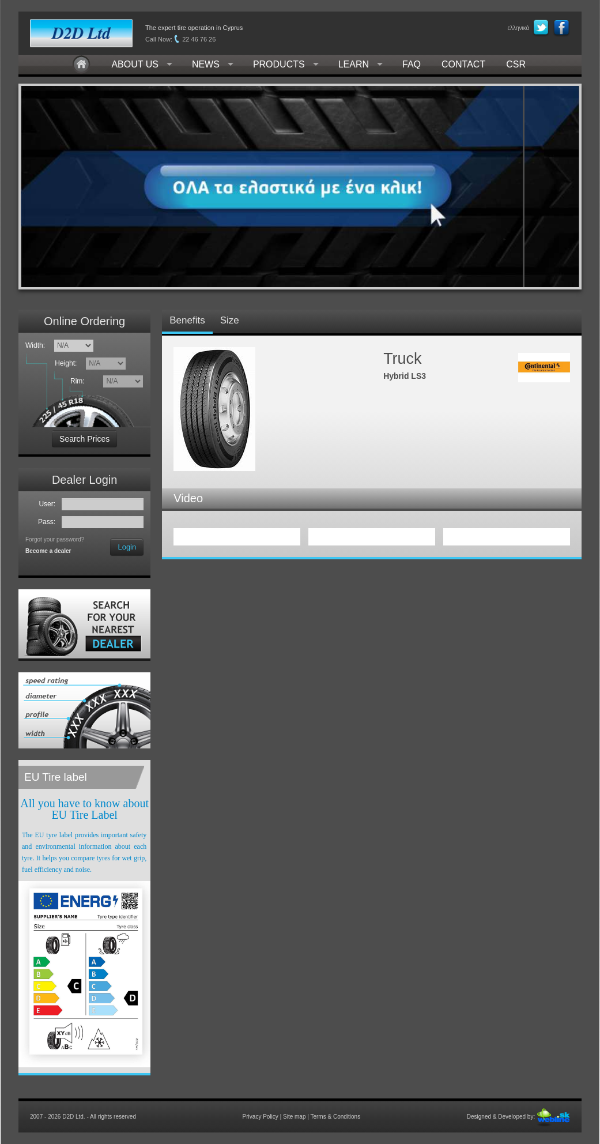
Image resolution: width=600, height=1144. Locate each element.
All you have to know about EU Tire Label (84, 809)
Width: (35, 345)
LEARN (353, 64)
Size (229, 320)
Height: (68, 363)
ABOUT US (135, 64)
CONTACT (463, 64)
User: (49, 504)
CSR (516, 64)
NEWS (206, 64)
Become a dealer (48, 551)
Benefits (187, 320)
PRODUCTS (279, 64)
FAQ (411, 64)
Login (127, 547)
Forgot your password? (54, 539)
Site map (294, 1116)
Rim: (79, 381)
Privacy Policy (260, 1116)
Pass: (48, 522)
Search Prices (84, 438)
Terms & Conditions (335, 1116)
